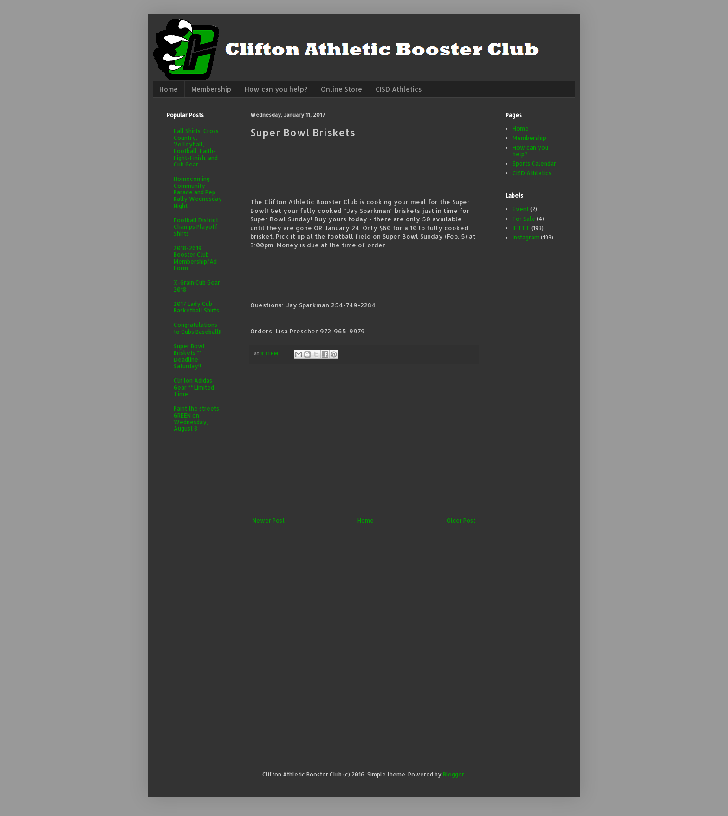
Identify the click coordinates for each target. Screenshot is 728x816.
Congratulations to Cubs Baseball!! (197, 328)
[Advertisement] (364, 441)
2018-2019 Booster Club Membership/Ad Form (195, 258)
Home (168, 89)
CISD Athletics (399, 89)
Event (521, 209)
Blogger (453, 774)
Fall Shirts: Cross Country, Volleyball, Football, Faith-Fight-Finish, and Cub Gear (196, 147)
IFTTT (521, 228)
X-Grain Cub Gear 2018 (197, 285)
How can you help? (276, 89)
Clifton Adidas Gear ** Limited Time (194, 387)
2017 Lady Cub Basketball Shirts (196, 307)
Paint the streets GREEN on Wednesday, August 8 (196, 418)
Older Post (461, 520)
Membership (211, 89)
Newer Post (269, 520)
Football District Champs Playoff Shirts (196, 227)
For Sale (524, 218)
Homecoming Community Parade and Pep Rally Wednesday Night (198, 192)
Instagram (526, 237)
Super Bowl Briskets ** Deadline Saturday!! (189, 356)
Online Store (341, 89)
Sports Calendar (534, 163)
